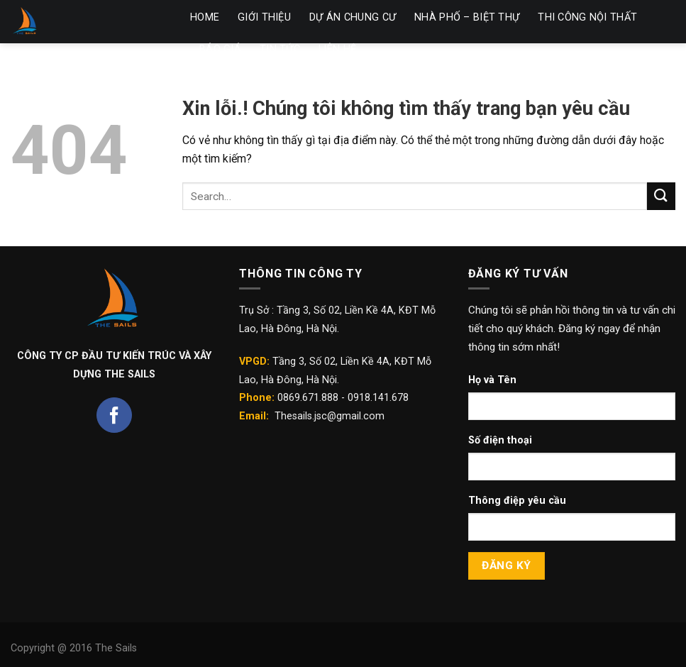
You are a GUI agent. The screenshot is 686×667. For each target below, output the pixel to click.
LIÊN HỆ (337, 49)
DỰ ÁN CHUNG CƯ (352, 17)
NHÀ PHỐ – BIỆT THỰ (466, 17)
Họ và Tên (492, 380)
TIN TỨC (280, 49)
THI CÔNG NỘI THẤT (587, 17)
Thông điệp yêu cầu (517, 501)
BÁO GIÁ (220, 49)
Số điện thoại (500, 440)
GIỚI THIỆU (264, 17)
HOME (204, 17)
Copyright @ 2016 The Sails (74, 648)
